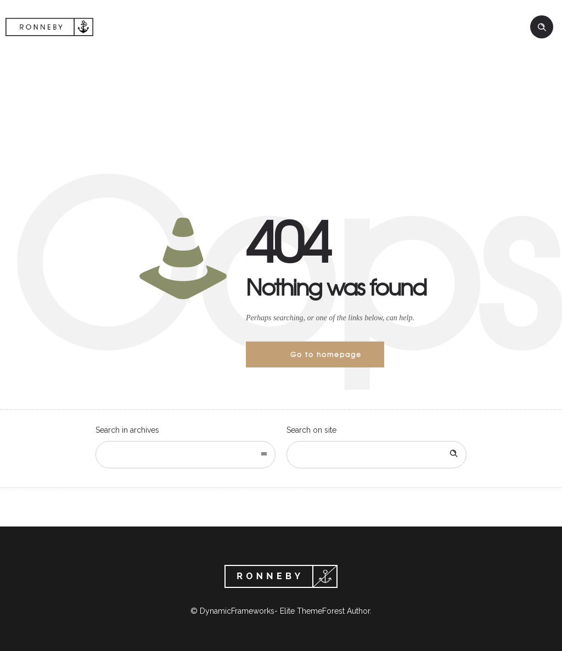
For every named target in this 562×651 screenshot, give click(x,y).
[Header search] (542, 27)
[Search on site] (376, 454)
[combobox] (185, 454)
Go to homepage (326, 354)
